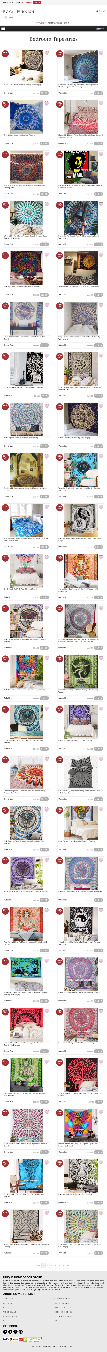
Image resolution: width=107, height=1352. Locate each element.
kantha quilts (77, 1287)
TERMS (57, 1321)
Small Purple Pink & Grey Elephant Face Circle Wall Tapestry (26, 891)
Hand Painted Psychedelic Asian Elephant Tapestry (76, 841)
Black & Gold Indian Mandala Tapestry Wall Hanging (22, 85)
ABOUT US (8, 1299)
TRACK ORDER (61, 1303)
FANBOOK (8, 1303)
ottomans (99, 1287)
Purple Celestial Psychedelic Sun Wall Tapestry (75, 740)
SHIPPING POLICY (62, 1312)
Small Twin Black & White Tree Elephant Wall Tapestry (23, 387)
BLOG (6, 1321)
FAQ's (6, 1308)
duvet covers (8, 1290)
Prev (38, 1265)
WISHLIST (42, 23)
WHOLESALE (9, 1312)
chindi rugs (19, 1287)
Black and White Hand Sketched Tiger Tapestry (75, 1194)
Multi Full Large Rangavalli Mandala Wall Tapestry (22, 286)
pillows (36, 1287)
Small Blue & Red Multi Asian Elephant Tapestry (21, 589)
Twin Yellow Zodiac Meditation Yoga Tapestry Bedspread (78, 286)
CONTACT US (10, 1316)
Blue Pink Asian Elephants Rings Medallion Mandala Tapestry (80, 891)
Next (68, 1265)
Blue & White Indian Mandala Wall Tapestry (19, 135)
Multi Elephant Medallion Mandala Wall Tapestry (21, 438)
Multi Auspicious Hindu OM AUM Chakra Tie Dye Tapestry (24, 690)
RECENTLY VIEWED (55, 23)
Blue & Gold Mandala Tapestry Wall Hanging (74, 438)
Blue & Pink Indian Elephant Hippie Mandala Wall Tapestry (79, 992)
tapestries (44, 1287)
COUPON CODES (61, 1299)
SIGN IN (66, 23)
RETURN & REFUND (63, 1316)
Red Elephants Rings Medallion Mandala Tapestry (76, 1043)
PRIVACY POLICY (62, 1308)
